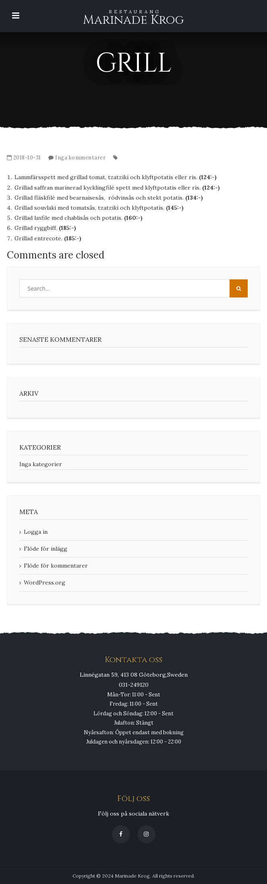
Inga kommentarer (80, 157)
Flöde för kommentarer (56, 565)
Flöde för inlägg (45, 548)
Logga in (36, 531)
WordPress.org (44, 582)
